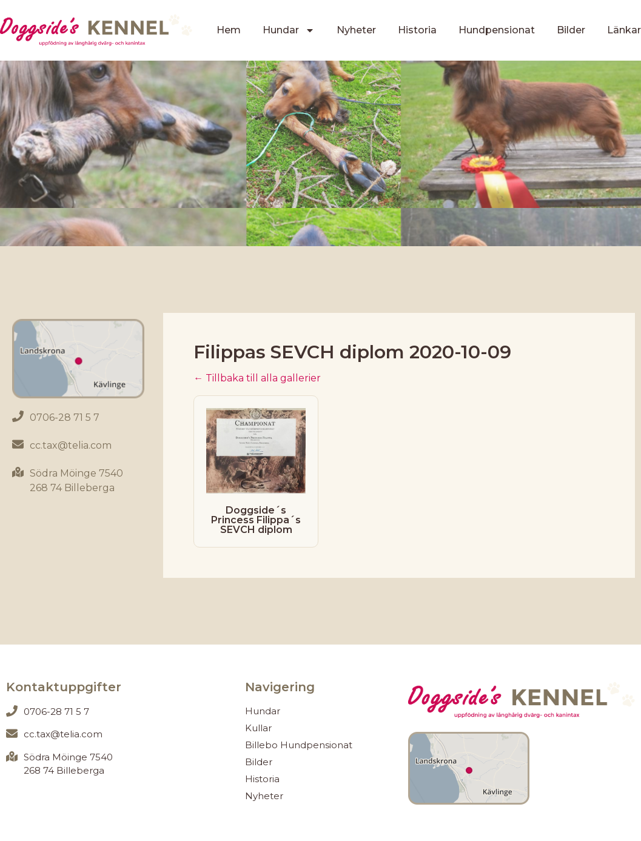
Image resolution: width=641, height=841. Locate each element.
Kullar (258, 728)
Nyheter (356, 30)
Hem (228, 30)
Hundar (289, 30)
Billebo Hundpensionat (298, 745)
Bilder (571, 30)
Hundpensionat (496, 30)
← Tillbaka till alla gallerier (257, 378)
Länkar (624, 30)
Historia (417, 30)
